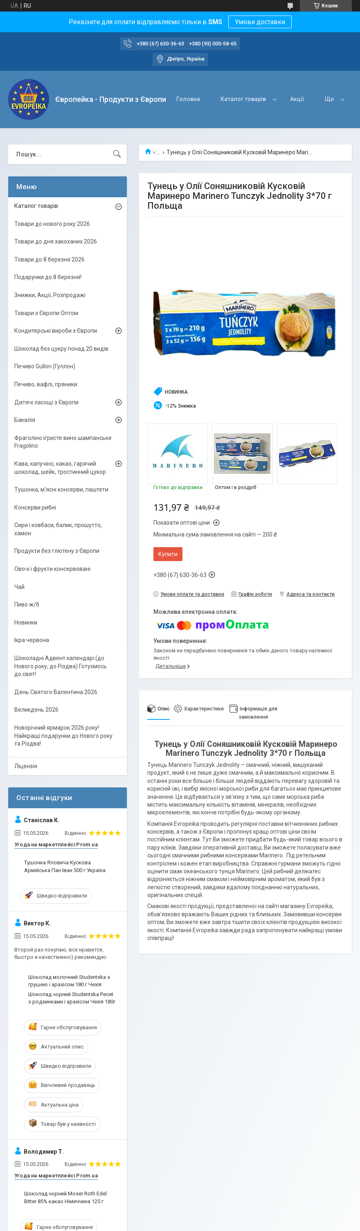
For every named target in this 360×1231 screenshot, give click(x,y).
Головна (188, 99)
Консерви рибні (35, 507)
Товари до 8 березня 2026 (49, 259)
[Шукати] (117, 154)
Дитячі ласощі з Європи (46, 402)
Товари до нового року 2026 (52, 224)
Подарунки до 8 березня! (47, 277)
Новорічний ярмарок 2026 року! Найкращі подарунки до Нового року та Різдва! (63, 735)
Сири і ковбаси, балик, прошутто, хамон (58, 529)
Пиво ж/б (26, 604)
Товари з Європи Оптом (46, 313)
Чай (19, 587)
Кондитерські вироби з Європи (55, 330)
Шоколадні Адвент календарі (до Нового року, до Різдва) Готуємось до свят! (60, 666)
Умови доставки (260, 22)
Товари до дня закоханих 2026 (55, 241)
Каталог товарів (243, 99)
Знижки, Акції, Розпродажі (50, 295)
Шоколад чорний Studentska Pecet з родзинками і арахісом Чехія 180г (71, 998)
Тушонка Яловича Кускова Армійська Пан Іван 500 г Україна (65, 866)
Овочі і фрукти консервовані (52, 569)
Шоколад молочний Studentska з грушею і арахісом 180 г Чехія (69, 981)
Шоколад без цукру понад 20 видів (61, 348)
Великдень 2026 (36, 709)
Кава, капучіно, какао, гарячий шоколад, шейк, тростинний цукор (60, 467)
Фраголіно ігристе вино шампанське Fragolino (63, 442)
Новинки (25, 622)
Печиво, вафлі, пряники (45, 384)
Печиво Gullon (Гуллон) (44, 366)
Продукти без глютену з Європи (56, 551)
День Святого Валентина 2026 (55, 692)
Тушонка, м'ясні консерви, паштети (61, 489)
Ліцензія (25, 766)
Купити (168, 554)
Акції (297, 99)
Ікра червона (31, 640)
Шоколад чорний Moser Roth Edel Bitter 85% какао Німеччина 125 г (65, 1197)
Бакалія (24, 420)
